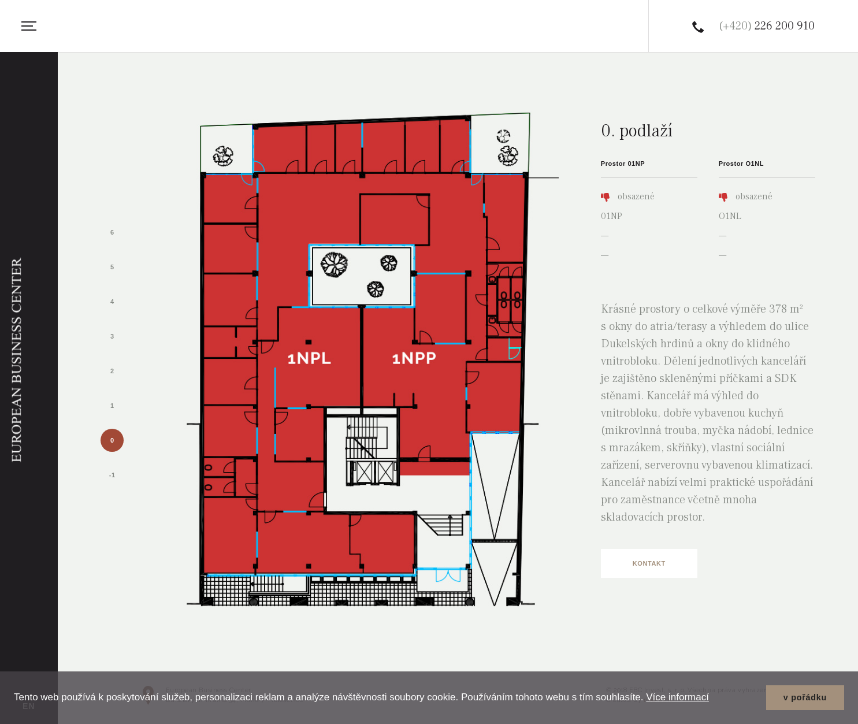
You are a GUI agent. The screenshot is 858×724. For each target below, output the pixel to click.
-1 (112, 474)
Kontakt (649, 563)
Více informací (677, 697)
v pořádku (805, 697)
